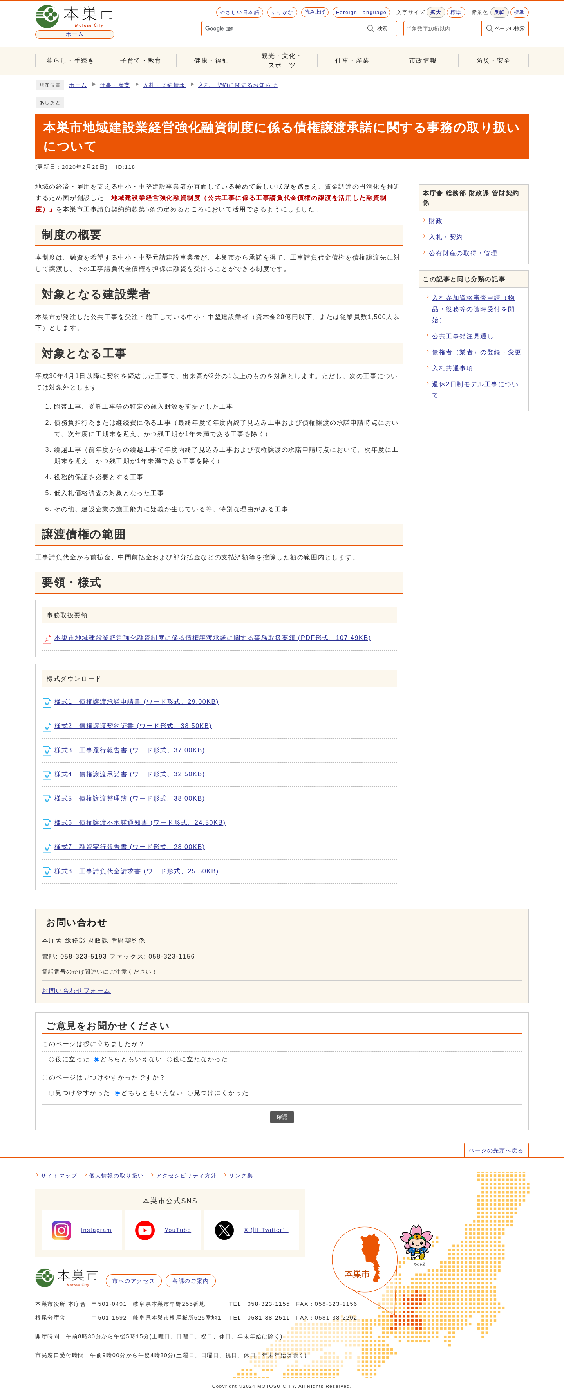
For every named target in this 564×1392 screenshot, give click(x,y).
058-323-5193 (83, 956)
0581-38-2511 (269, 1317)
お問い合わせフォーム (76, 990)
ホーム (78, 85)
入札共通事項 (453, 368)
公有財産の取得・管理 (463, 253)
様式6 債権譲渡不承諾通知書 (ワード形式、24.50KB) (137, 824)
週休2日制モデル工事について (475, 390)
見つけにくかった (221, 1092)
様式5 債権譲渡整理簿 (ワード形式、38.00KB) (126, 799)
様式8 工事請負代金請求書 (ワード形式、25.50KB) (133, 872)
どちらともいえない (131, 1059)
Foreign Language (361, 12)
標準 (456, 12)
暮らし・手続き (70, 60)
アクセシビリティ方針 (186, 1175)
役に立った (72, 1059)
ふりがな (282, 12)
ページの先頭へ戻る (496, 1150)
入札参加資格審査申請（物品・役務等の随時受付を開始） (473, 309)
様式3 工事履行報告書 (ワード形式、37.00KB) (126, 751)
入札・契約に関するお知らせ (238, 85)
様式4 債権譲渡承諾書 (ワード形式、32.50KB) (126, 775)
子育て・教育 (141, 60)
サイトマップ (59, 1175)
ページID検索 (510, 28)
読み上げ (315, 12)
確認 (282, 1117)
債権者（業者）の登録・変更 (477, 352)
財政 (436, 221)
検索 (382, 28)
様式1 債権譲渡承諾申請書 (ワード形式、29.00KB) (133, 703)
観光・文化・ (282, 61)
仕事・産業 (352, 60)
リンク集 (241, 1175)
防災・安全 (493, 60)
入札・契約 (446, 237)
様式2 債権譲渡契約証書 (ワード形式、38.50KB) (130, 727)
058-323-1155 (269, 1304)
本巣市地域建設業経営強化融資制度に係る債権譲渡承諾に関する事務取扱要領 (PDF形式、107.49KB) (209, 639)
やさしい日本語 (240, 12)
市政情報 (423, 60)
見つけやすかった (82, 1092)
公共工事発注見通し (463, 336)
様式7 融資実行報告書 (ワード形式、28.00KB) (126, 848)
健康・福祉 (211, 60)
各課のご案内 (190, 1281)
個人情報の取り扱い (116, 1175)
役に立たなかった (200, 1059)
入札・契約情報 (164, 85)
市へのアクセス (133, 1281)
